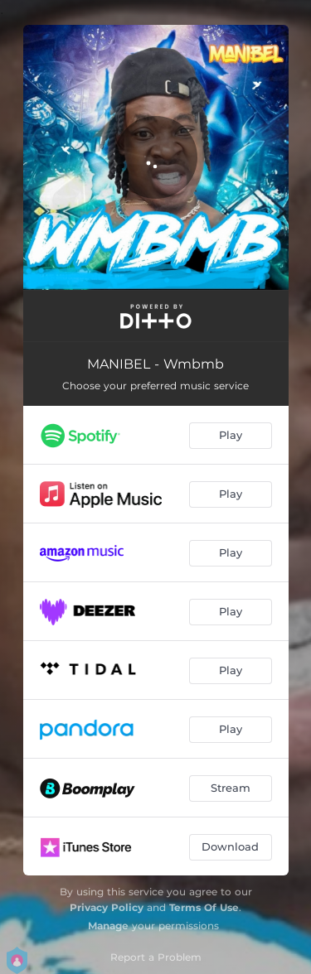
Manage (108, 925)
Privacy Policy (106, 907)
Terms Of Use (204, 907)
